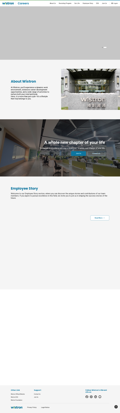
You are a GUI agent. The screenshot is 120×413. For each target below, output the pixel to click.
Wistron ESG (14, 397)
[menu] (74, 3)
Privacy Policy (32, 407)
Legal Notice (45, 407)
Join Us (36, 397)
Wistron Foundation (16, 400)
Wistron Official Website (18, 394)
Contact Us (37, 394)
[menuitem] (52, 3)
